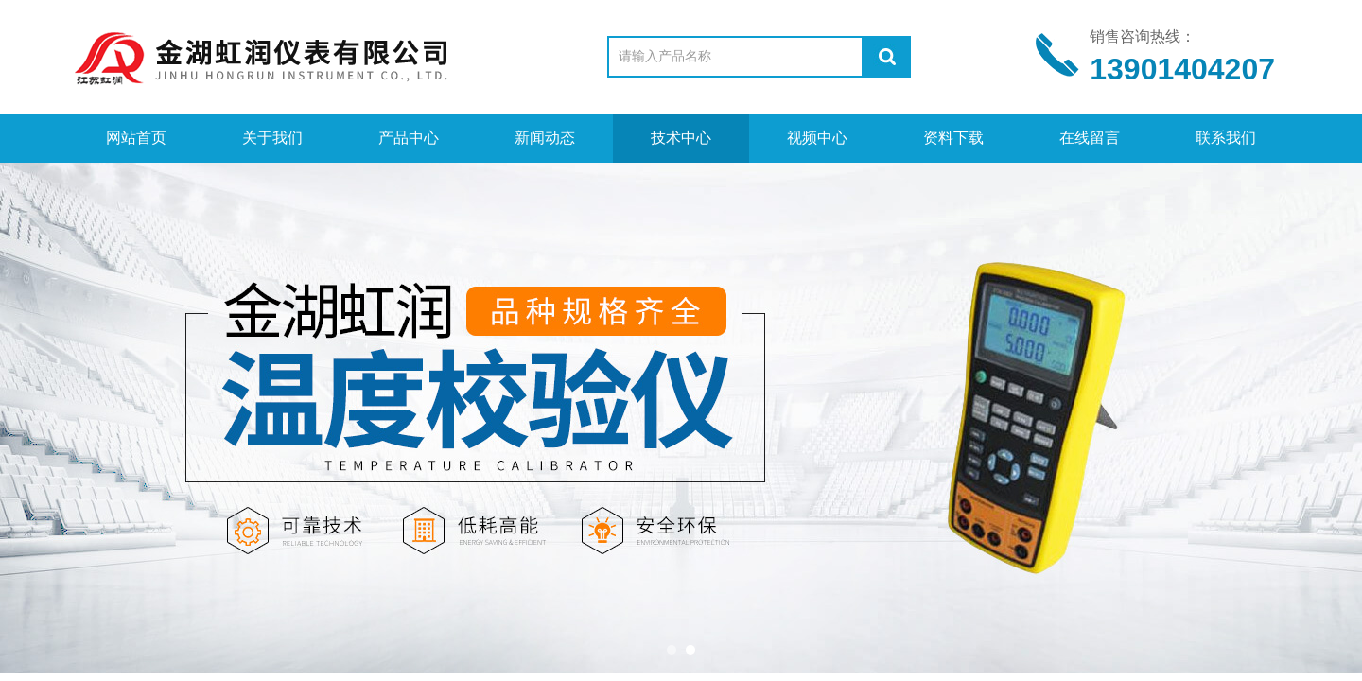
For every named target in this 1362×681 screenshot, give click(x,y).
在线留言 (1089, 138)
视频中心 (817, 138)
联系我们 (1226, 138)
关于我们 (272, 138)
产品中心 (408, 138)
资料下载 (953, 138)
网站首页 (136, 138)
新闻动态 (545, 138)
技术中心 (681, 138)
